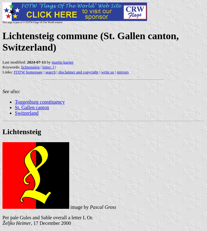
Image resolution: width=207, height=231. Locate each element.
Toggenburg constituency (40, 102)
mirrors (123, 72)
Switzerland (26, 113)
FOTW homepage (28, 72)
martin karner (63, 62)
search (50, 72)
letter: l (48, 67)
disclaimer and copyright (78, 72)
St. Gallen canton (32, 107)
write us (107, 72)
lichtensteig (30, 67)
